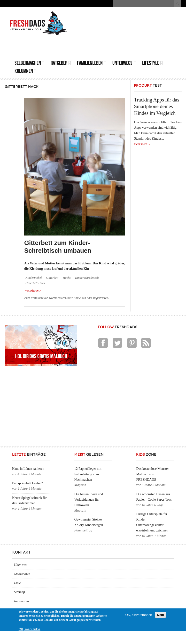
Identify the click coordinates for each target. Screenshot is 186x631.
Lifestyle (152, 63)
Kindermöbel (33, 277)
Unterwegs (124, 63)
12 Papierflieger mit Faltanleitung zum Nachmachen (87, 474)
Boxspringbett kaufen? (27, 483)
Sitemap (19, 592)
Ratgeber (61, 63)
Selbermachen (30, 63)
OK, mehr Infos (29, 629)
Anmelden (80, 298)
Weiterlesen (32, 290)
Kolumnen (26, 71)
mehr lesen (140, 144)
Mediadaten (22, 574)
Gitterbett (52, 277)
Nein (160, 615)
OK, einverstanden (138, 615)
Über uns (20, 565)
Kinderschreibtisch (87, 277)
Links (17, 583)
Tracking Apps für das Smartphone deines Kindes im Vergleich (156, 106)
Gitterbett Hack (35, 283)
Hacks (66, 277)
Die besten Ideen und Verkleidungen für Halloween (88, 499)
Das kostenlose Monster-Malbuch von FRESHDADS (153, 474)
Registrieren (100, 298)
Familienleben (91, 63)
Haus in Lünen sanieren (28, 469)
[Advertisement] (119, 44)
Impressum (21, 601)
